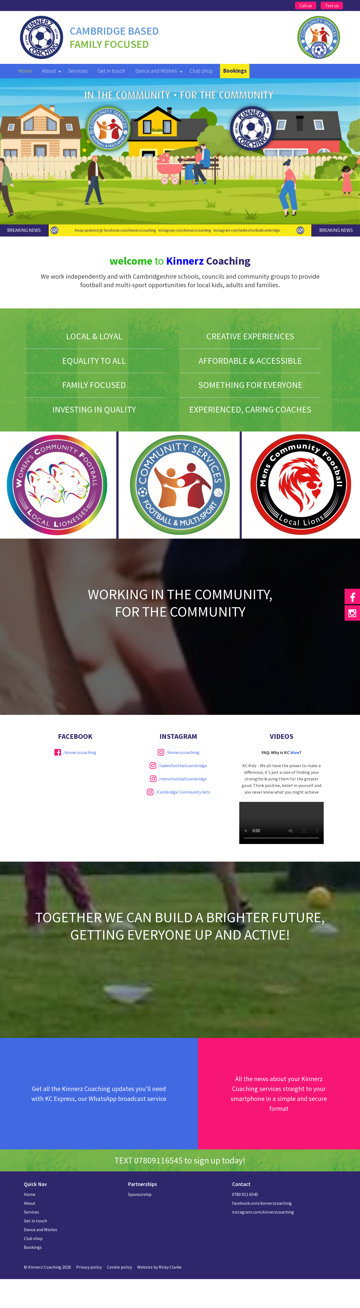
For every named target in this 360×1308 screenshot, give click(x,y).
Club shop (201, 70)
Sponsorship (140, 1194)
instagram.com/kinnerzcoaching (263, 1212)
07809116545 (158, 1160)
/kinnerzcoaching (75, 752)
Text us (332, 5)
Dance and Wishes (156, 70)
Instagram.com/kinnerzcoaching (184, 230)
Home (25, 70)
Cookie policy (119, 1267)
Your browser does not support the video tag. (281, 823)
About (49, 70)
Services (77, 70)
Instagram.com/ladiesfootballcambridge (247, 230)
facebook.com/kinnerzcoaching (130, 230)
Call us (305, 5)
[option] (180, 150)
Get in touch (111, 70)
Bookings (235, 70)
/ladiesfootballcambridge (178, 765)
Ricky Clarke (170, 1267)
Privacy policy (89, 1267)
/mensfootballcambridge (178, 778)
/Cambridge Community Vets (178, 792)
